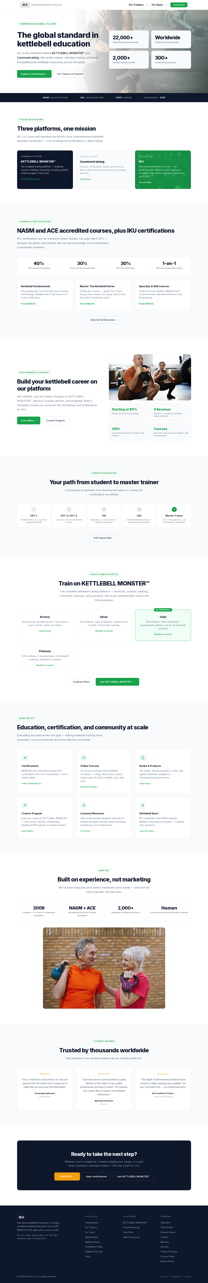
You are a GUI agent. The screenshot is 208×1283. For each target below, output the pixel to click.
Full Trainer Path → (104, 538)
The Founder (167, 1227)
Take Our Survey (131, 1237)
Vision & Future (168, 1232)
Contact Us (179, 5)
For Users (157, 4)
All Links (164, 1247)
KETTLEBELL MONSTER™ (135, 1222)
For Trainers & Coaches (70, 74)
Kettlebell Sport (92, 1242)
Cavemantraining (131, 1227)
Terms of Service (169, 1251)
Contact (164, 1237)
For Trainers (136, 4)
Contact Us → (67, 1176)
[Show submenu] (147, 5)
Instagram (175, 1276)
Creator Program (55, 420)
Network (165, 1242)
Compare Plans (81, 681)
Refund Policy (167, 1261)
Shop (87, 1256)
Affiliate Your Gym (94, 1251)
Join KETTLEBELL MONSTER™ (133, 1176)
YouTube (163, 1276)
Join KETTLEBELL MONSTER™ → (117, 681)
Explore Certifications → (34, 74)
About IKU (165, 1222)
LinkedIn (187, 1276)
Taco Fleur (128, 1232)
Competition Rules (94, 1247)
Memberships (91, 1237)
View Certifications (96, 1176)
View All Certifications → (104, 320)
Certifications (91, 1222)
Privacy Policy (168, 1256)
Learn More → (28, 420)
